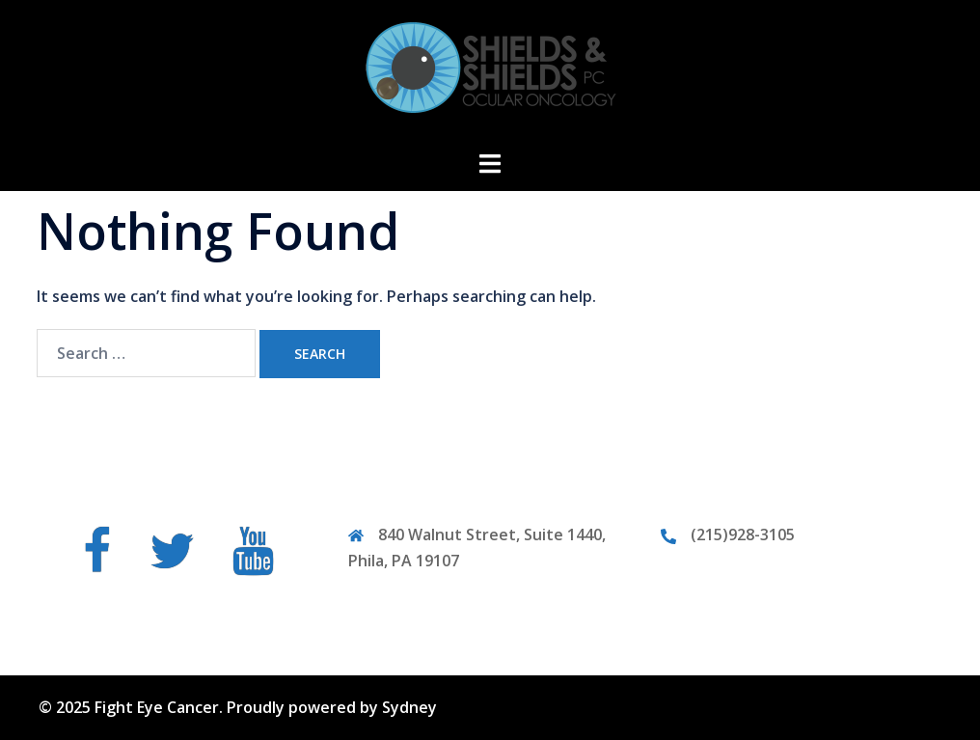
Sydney (409, 707)
